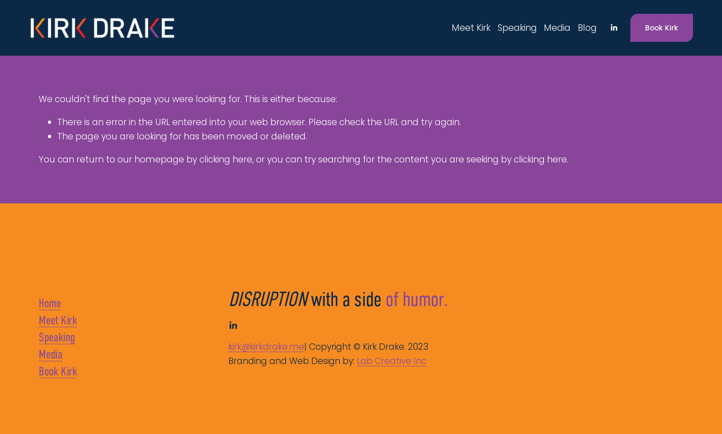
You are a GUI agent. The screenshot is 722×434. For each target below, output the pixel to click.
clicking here (225, 159)
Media (557, 28)
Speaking (517, 28)
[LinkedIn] (613, 27)
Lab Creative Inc (391, 361)
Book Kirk (661, 28)
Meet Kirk (471, 28)
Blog (587, 28)
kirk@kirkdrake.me (266, 347)
